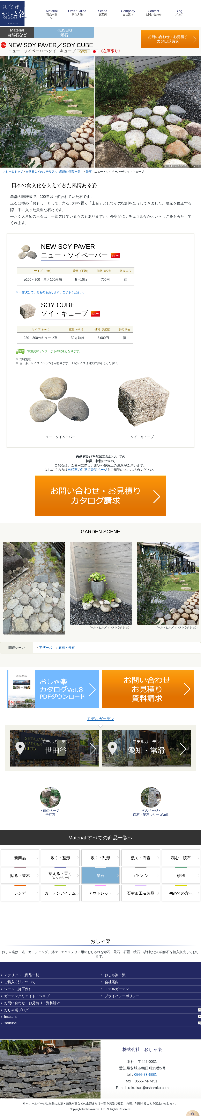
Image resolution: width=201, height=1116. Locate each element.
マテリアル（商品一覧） (23, 975)
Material (52, 12)
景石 (89, 171)
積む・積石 (181, 858)
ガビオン (141, 875)
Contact (153, 12)
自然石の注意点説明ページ (87, 469)
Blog (179, 12)
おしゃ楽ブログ (16, 1010)
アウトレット (100, 893)
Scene (102, 12)
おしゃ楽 (100, 941)
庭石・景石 (66, 647)
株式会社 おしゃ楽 (142, 1049)
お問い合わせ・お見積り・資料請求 (32, 1003)
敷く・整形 (60, 858)
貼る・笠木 (20, 875)
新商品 (20, 858)
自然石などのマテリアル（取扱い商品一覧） (54, 171)
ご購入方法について (20, 982)
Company (128, 12)
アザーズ (45, 647)
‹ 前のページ (50, 802)
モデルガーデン (100, 719)
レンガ (20, 893)
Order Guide (77, 12)
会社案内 (112, 982)
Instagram (12, 1017)
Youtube (10, 1023)
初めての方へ (181, 893)
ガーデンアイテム (60, 893)
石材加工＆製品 (140, 893)
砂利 (181, 875)
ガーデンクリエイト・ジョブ (27, 996)
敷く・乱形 (100, 858)
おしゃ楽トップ (13, 171)
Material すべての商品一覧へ (100, 837)
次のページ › (150, 802)
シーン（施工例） (18, 989)
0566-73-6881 (145, 1075)
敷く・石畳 (140, 858)
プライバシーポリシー (122, 996)
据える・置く (60, 875)
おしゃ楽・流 (115, 975)
